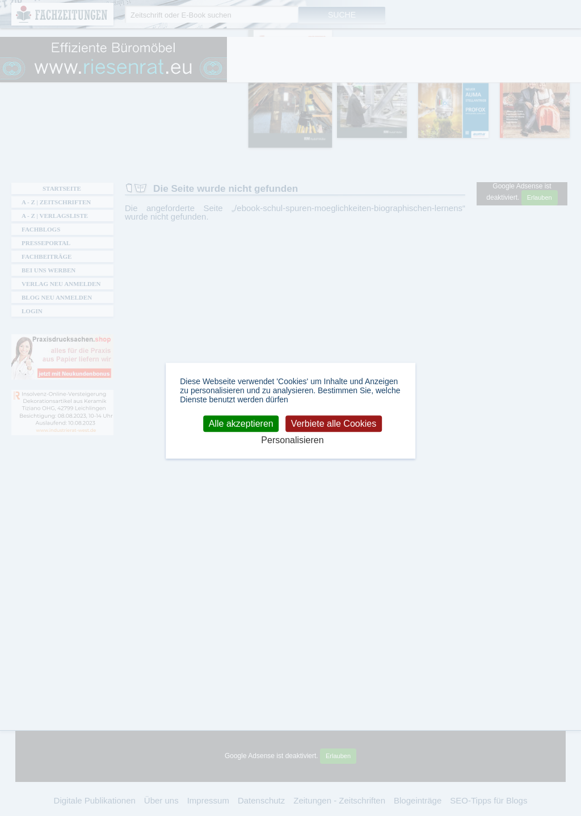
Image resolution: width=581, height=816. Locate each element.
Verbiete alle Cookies (333, 423)
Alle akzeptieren (241, 423)
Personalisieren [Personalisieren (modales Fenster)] (292, 440)
